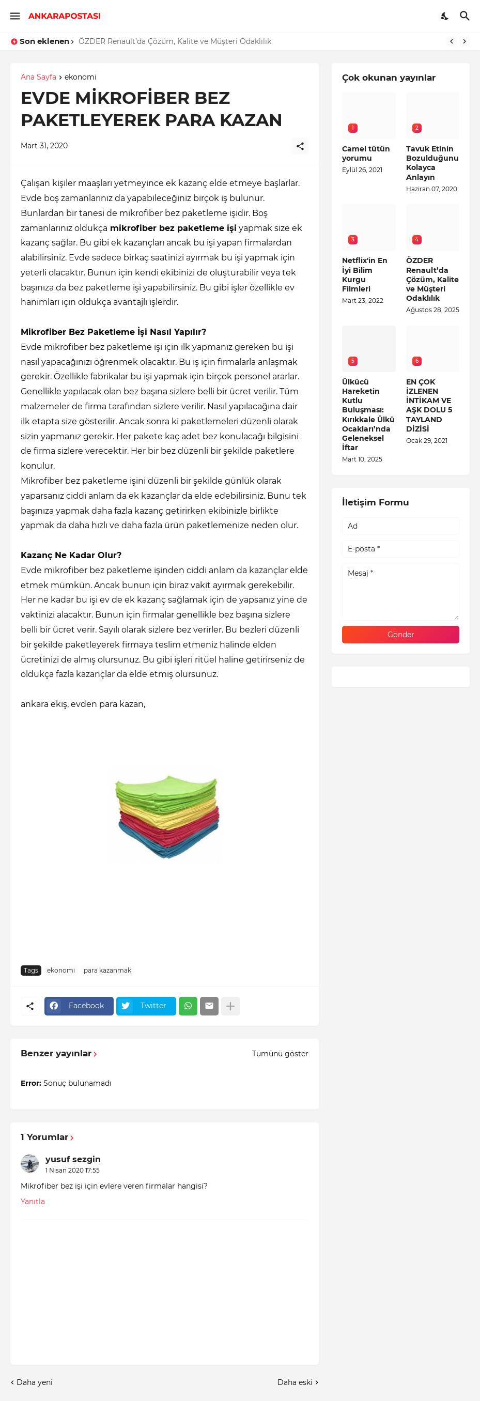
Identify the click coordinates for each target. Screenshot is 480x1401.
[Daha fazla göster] (230, 1006)
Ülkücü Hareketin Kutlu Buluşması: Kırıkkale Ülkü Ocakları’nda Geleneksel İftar (368, 414)
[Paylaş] (300, 146)
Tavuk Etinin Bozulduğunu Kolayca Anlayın (432, 163)
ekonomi (81, 77)
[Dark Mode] (445, 16)
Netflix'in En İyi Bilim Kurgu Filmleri (365, 275)
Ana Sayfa (38, 77)
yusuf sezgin (73, 1159)
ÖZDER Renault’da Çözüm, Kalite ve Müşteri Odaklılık (175, 41)
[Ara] (466, 16)
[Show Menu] (14, 16)
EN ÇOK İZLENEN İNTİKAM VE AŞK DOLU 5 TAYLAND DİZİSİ (429, 405)
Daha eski (295, 1382)
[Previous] (451, 41)
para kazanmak (107, 970)
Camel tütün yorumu (366, 153)
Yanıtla (33, 1201)
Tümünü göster (280, 1053)
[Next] (464, 41)
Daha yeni (35, 1382)
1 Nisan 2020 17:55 (72, 1170)
